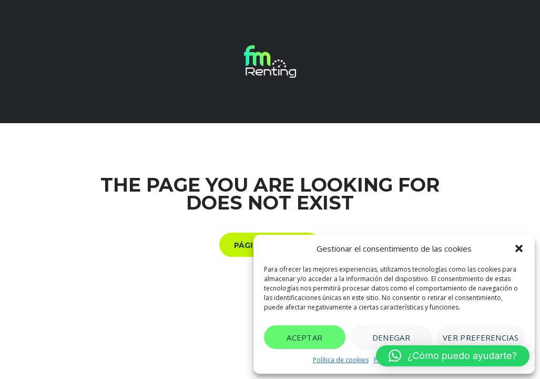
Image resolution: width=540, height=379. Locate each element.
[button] (519, 248)
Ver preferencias (480, 337)
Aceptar (304, 337)
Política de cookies (341, 359)
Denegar (391, 337)
